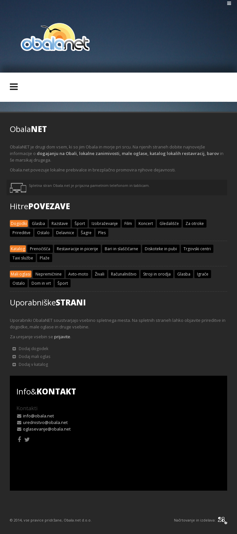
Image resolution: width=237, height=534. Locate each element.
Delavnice (65, 232)
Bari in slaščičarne (121, 249)
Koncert (146, 223)
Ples (102, 232)
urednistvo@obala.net (45, 422)
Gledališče (169, 223)
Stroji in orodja (157, 274)
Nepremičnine (48, 274)
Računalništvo (124, 274)
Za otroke (194, 223)
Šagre (86, 232)
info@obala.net (38, 416)
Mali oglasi (21, 274)
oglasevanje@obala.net (47, 429)
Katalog (18, 249)
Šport (80, 223)
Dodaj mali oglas (31, 356)
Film (128, 223)
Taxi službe (22, 258)
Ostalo (43, 232)
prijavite (62, 337)
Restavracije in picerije (77, 249)
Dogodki (19, 223)
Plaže (45, 258)
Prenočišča (40, 249)
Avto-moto (78, 274)
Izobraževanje (105, 223)
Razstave (60, 223)
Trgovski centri (197, 249)
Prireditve (21, 232)
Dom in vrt (41, 283)
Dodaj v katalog (30, 364)
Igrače (202, 274)
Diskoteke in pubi (161, 249)
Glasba (38, 223)
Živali (99, 274)
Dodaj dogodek (30, 348)
